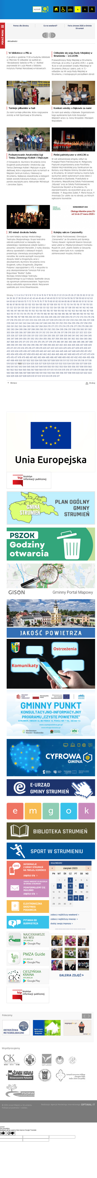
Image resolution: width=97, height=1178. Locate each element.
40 (25, 298)
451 (86, 351)
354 (41, 338)
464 (53, 354)
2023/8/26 (83, 929)
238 (92, 320)
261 (12, 326)
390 (12, 345)
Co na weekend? (50, 25)
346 (8, 338)
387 (86, 341)
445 (61, 351)
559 (86, 366)
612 (39, 376)
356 (49, 338)
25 (69, 295)
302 (90, 329)
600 (78, 373)
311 (40, 332)
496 (92, 357)
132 (47, 307)
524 (28, 363)
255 (73, 323)
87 (71, 301)
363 (77, 338)
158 (55, 310)
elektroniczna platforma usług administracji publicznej (28, 906)
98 (16, 304)
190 (81, 313)
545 (29, 366)
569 (41, 369)
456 (21, 354)
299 (78, 329)
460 (37, 354)
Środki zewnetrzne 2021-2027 (51, 442)
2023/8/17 (71, 929)
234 (76, 320)
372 (27, 341)
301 (86, 329)
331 (32, 335)
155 (44, 310)
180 (45, 313)
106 (44, 304)
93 (88, 301)
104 (37, 304)
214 (85, 317)
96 (11, 304)
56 (71, 298)
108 (51, 304)
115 (74, 304)
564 (20, 369)
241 (16, 323)
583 (8, 373)
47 (45, 298)
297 (69, 329)
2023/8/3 (56, 929)
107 (48, 304)
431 (89, 348)
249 (49, 323)
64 (8, 301)
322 (81, 332)
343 (81, 335)
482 (35, 357)
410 (8, 348)
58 (77, 298)
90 (80, 301)
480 (27, 357)
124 (18, 307)
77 (43, 301)
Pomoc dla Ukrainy (21, 25)
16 (45, 295)
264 (24, 326)
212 (77, 317)
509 (57, 360)
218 (11, 320)
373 (31, 341)
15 (42, 295)
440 (41, 351)
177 (35, 313)
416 (30, 348)
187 (70, 313)
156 (48, 310)
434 (17, 351)
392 (20, 345)
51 (57, 298)
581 (86, 369)
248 (45, 323)
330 (29, 335)
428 (77, 348)
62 (88, 298)
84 (62, 301)
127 (29, 307)
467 (65, 354)
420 (45, 348)
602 (86, 373)
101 (26, 304)
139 (73, 307)
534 (69, 363)
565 (24, 369)
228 (51, 320)
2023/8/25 (79, 929)
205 (50, 317)
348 (16, 338)
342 (77, 335)
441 (45, 351)
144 (91, 307)
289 (37, 329)
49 (51, 298)
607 (20, 376)
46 (42, 298)
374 (35, 341)
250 (53, 323)
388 (91, 341)
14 (40, 295)
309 (33, 332)
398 (45, 345)
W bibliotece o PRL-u (20, 52)
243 (24, 323)
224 (35, 320)
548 (41, 366)
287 (29, 329)
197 (19, 317)
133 (51, 307)
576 (67, 369)
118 (84, 304)
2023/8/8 (60, 929)
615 (50, 376)
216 (92, 317)
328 (20, 335)
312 (43, 332)
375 (39, 341)
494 (84, 357)
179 (41, 313)
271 (52, 326)
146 (11, 310)
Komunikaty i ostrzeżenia (51, 663)
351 (28, 338)
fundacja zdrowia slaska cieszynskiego (44, 1075)
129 (37, 307)
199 (26, 317)
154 (40, 310)
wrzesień (88, 868)
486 (52, 357)
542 (16, 366)
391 (16, 345)
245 (33, 323)
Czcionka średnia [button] (84, 9)
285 (21, 329)
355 (45, 338)
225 (39, 320)
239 (8, 323)
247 (41, 323)
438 (33, 351)
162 (69, 310)
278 (79, 326)
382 (66, 341)
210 (70, 317)
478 (19, 357)
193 (92, 313)
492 (76, 357)
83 (59, 301)
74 (35, 301)
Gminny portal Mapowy (51, 579)
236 (84, 320)
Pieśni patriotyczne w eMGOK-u (71, 154)
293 (53, 329)
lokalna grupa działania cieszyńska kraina (12, 1058)
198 (22, 317)
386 (83, 341)
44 (37, 298)
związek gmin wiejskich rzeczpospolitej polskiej (59, 1058)
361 (69, 338)
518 (90, 360)
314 (51, 332)
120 (90, 304)
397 (41, 345)
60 (83, 298)
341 (73, 335)
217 (8, 320)
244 (29, 323)
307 (25, 332)
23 (63, 295)
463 (49, 354)
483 (39, 357)
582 (90, 369)
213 (81, 317)
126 (26, 307)
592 (45, 373)
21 (58, 295)
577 (71, 369)
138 (69, 307)
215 (88, 317)
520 (12, 363)
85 (65, 301)
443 (53, 351)
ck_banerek (28, 976)
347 (12, 338)
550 (49, 366)
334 (45, 335)
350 (25, 338)
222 (27, 320)
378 (50, 341)
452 (90, 351)
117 (81, 304)
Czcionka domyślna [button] (77, 9)
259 (90, 323)
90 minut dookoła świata (22, 232)
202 (38, 317)
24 (66, 295)
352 (32, 338)
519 (8, 363)
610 (32, 376)
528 (44, 363)
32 (89, 295)
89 (77, 301)
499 (16, 360)
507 (49, 360)
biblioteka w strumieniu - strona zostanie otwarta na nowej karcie (51, 830)
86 (68, 301)
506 (45, 360)
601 (81, 373)
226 (43, 320)
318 (65, 332)
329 (25, 335)
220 (19, 320)
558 (81, 366)
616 (54, 376)
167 (88, 310)
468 (69, 354)
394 (29, 345)
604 (8, 376)
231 (63, 320)
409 (90, 345)
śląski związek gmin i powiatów (45, 1058)
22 (60, 295)
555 (69, 366)
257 (81, 323)
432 (8, 351)
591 (41, 373)
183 (55, 313)
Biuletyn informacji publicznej (29, 480)
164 (77, 310)
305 (17, 332)
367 (8, 341)
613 (43, 376)
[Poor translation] (11, 1133)
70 (25, 301)
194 (8, 317)
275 (67, 326)
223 (31, 320)
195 (11, 317)
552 (57, 366)
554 (65, 366)
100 (22, 304)
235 (80, 320)
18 (50, 295)
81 (54, 301)
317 (62, 332)
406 (78, 345)
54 (65, 298)
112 (65, 304)
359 (61, 338)
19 (52, 295)
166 (84, 310)
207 (58, 317)
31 (87, 295)
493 (80, 357)
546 (33, 366)
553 (61, 366)
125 (22, 307)
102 (29, 304)
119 (87, 304)
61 (86, 298)
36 (14, 298)
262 (16, 326)
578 (75, 369)
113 (68, 304)
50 (54, 298)
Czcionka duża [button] (92, 9)
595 (57, 373)
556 (73, 366)
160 (62, 310)
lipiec (52, 868)
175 (28, 313)
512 (68, 360)
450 (82, 351)
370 (20, 341)
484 (43, 357)
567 (32, 369)
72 (30, 301)
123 (15, 307)
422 (52, 348)
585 (17, 373)
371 (24, 341)
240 (12, 323)
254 (69, 323)
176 (31, 313)
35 (11, 298)
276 (71, 326)
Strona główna (56, 9)
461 (41, 354)
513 (71, 360)
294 (57, 329)
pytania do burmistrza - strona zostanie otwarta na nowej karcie (28, 922)
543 (20, 366)
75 (38, 301)
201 (34, 317)
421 (48, 348)
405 (73, 345)
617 (58, 376)
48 (48, 298)
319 (69, 332)
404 (69, 345)
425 (65, 348)
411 (11, 348)
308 (29, 332)
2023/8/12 (68, 929)
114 (71, 304)
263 (20, 326)
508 (53, 360)
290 (41, 329)
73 (33, 301)
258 (86, 323)
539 (89, 363)
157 (51, 310)
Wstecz (13, 383)
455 (17, 354)
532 (60, 363)
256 (78, 323)
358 (57, 338)
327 (16, 335)
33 (92, 295)
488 (60, 357)
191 (85, 313)
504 (37, 360)
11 (32, 295)
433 (12, 351)
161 (66, 310)
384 (74, 341)
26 (72, 295)
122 (11, 307)
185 (63, 313)
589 (33, 373)
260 (8, 326)
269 (45, 326)
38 (19, 298)
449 (78, 351)
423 (56, 348)
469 (74, 354)
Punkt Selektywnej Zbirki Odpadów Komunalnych (51, 543)
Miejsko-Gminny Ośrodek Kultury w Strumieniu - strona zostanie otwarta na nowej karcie (51, 810)
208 (63, 317)
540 (8, 366)
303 (8, 332)
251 (57, 323)
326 (12, 335)
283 (12, 329)
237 (88, 320)
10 (30, 295)
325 (8, 335)
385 (78, 341)
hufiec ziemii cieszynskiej (69, 1075)
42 (31, 298)
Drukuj (92, 383)
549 (45, 366)
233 (72, 320)
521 (16, 363)
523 (24, 363)
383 (70, 341)
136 (62, 307)
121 (8, 307)
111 (62, 304)
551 (53, 366)
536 (77, 363)
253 (65, 323)
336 (53, 335)
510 (61, 360)
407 (81, 345)
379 (54, 341)
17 (47, 295)
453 (8, 354)
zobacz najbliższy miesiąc (64, 919)
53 (62, 298)
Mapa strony (70, 9)
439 (37, 351)
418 (37, 348)
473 (88, 354)
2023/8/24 (75, 929)
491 (72, 357)
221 (23, 320)
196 (15, 317)
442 (49, 351)
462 (45, 354)
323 (85, 332)
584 (12, 373)
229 (56, 320)
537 (81, 363)
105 (40, 304)
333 (41, 335)
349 (20, 338)
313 (47, 332)
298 (74, 329)
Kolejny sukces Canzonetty (68, 232)
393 (24, 345)
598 (69, 373)
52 (59, 298)
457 (25, 354)
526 (36, 363)
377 (46, 341)
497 (8, 360)
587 (25, 373)
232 (68, 320)
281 (90, 326)
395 (33, 345)
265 (29, 326)
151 (30, 310)
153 (37, 310)
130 (40, 307)
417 (33, 348)
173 (21, 313)
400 (53, 345)
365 (86, 338)
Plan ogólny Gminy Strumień (51, 507)
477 (15, 357)
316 (58, 332)
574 (59, 369)
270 (49, 326)
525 (32, 363)
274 (64, 326)
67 (17, 301)
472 (85, 354)
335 (49, 335)
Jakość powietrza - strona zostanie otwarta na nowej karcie (51, 618)
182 (52, 313)
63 (91, 298)
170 (11, 313)
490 (68, 357)
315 (55, 332)
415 (26, 348)
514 (75, 360)
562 (12, 369)
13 (37, 295)
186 (67, 313)
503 (32, 360)
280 (87, 326)
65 (11, 301)
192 (88, 313)
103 (33, 304)
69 (22, 301)
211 (74, 317)
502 (28, 360)
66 (14, 301)
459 (33, 354)
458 (29, 354)
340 (69, 335)
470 (77, 354)
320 (73, 332)
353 (37, 338)
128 (33, 307)
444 (57, 351)
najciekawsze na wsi (28, 938)
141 (80, 307)
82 (57, 301)
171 (15, 313)
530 (53, 363)
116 (78, 304)
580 (83, 369)
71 (27, 301)
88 (74, 301)
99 (19, 304)
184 (59, 313)
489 (64, 357)
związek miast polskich (71, 1058)
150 (26, 310)
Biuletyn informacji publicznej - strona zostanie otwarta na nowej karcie (28, 994)
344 (86, 335)
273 (60, 326)
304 (12, 332)
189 (77, 313)
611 (36, 376)
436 (25, 351)
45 (40, 298)
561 (8, 369)
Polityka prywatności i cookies (14, 1108)
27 (75, 295)
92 (85, 301)
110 (58, 304)
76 (41, 301)
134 (55, 307)
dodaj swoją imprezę (61, 923)
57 (74, 298)
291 (45, 329)
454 (12, 354)
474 (92, 354)
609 (29, 376)
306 (21, 332)
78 (46, 301)
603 (90, 373)
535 (73, 363)
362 (73, 338)
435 (21, 351)
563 (16, 369)
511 (64, 360)
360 (65, 338)
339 (65, 335)
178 (38, 313)
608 (25, 376)
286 (25, 329)
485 (47, 357)
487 (55, 357)
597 (65, 373)
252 (61, 323)
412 (15, 348)
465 (57, 354)
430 (85, 348)
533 (65, 363)
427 (73, 348)
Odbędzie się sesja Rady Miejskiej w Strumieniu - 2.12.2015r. (73, 54)
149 (22, 310)
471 (81, 354)
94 (91, 301)
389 (8, 345)
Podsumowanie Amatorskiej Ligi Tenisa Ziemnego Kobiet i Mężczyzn (28, 156)
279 (83, 326)
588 (29, 373)
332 (37, 335)
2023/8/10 (64, 929)
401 (57, 345)
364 (81, 338)
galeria (70, 956)
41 (28, 298)
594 (53, 373)
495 (88, 357)
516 (82, 360)
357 (53, 338)
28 (78, 295)
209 (67, 317)
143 (87, 307)
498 (12, 360)
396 (37, 345)
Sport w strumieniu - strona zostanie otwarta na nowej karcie (51, 850)
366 (90, 338)
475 (8, 357)
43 (34, 298)
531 (56, 363)
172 (18, 313)
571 (48, 369)
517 (86, 360)
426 (69, 348)
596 (61, 373)
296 (66, 329)
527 (40, 363)
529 (48, 363)
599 (74, 373)
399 (49, 345)
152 (33, 310)
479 (23, 357)
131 (44, 307)
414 (22, 348)
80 (51, 301)
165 (80, 310)
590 (37, 373)
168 (91, 310)
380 (58, 341)
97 (14, 304)
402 (61, 345)
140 (77, 307)
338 (61, 335)
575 (63, 369)
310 (37, 332)
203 (42, 317)
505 (41, 360)
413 (18, 348)
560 (90, 366)
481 (31, 357)
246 (37, 323)
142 (84, 307)
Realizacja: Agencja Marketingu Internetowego (60, 1104)
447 (69, 351)
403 (65, 345)
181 (48, 313)
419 (40, 348)
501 (24, 360)
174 (25, 313)
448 (74, 351)
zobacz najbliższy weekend (64, 914)
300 (82, 329)
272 (56, 326)
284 (17, 329)
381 (62, 341)
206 (55, 317)
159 (59, 310)
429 (81, 348)
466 (61, 354)
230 (60, 320)
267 (37, 326)
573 (56, 369)
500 (20, 360)
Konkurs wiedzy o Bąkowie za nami (72, 108)
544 (24, 366)
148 (19, 310)
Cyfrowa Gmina (51, 757)
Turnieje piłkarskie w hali (22, 108)
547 (37, 366)
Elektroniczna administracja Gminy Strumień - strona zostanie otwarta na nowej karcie (51, 789)
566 (29, 369)
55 (68, 298)
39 (22, 298)
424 (61, 348)
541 (12, 366)
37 (17, 298)
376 (43, 341)
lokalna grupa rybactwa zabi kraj (18, 1075)
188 (74, 313)
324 (89, 332)
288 (33, 329)
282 (8, 329)
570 (45, 369)
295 (61, 329)
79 (48, 301)
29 (81, 295)
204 (46, 317)
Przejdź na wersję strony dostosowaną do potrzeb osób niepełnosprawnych (63, 9)
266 (33, 326)
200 (30, 317)
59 (80, 298)
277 (75, 326)
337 (57, 335)
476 (12, 357)
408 (86, 345)
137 (66, 307)
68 (19, 301)
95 (8, 304)
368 (12, 341)
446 (66, 351)
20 (55, 295)
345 (90, 335)
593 (49, 373)
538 (85, 363)
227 (47, 320)
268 (41, 326)
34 (8, 298)
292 (49, 329)
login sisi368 (95, 1)
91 (83, 301)
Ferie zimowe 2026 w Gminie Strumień (80, 27)
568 (37, 369)
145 (8, 310)
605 (12, 376)
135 (58, 307)
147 (15, 310)
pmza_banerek (28, 957)
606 (17, 376)
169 (8, 313)
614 (47, 376)
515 (79, 360)
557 (77, 366)
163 (73, 310)
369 (16, 341)
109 (55, 304)
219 (15, 320)
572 (52, 369)
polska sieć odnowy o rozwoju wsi (18, 1091)
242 (20, 323)
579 (78, 369)
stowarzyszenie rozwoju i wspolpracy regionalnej (30, 1058)
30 (84, 295)
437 (29, 351)
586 (21, 373)
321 (77, 332)
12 (35, 295)
